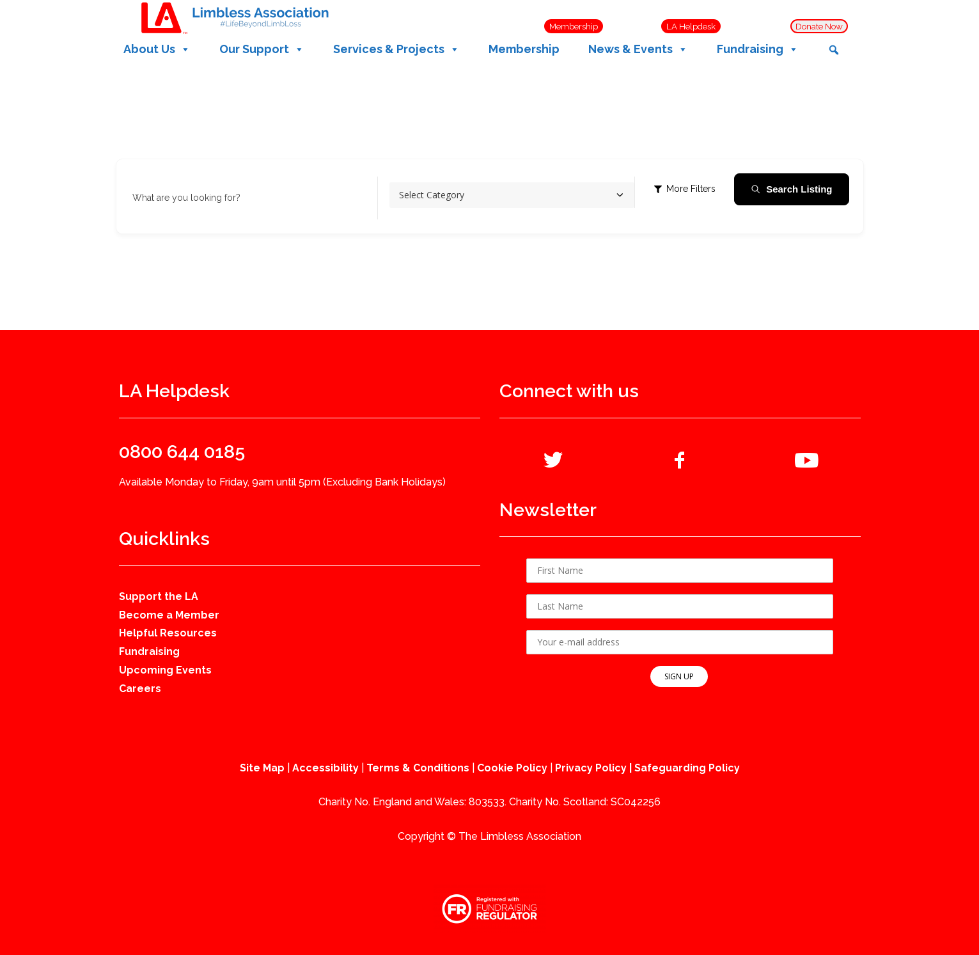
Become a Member (169, 615)
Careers (140, 689)
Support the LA (158, 596)
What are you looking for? (186, 198)
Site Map (262, 768)
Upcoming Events (165, 670)
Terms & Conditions (417, 768)
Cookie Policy (512, 768)
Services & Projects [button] (396, 49)
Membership (524, 49)
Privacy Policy (591, 768)
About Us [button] (157, 49)
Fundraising (149, 651)
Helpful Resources (168, 633)
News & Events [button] (638, 49)
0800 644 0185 (182, 451)
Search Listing (791, 189)
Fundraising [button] (758, 49)
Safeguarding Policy (687, 768)
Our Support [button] (261, 49)
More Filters (685, 189)
